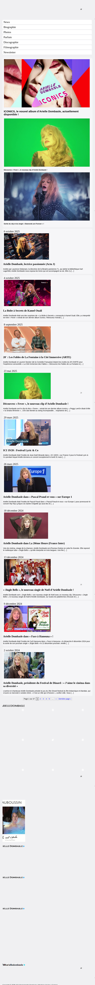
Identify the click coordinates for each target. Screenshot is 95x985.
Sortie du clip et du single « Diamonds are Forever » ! (24, 224)
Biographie (10, 27)
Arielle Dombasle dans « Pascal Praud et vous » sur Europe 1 (37, 496)
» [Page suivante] (56, 699)
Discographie (11, 42)
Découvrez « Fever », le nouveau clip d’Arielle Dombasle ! (25, 170)
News (7, 22)
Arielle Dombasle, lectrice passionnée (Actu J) (29, 264)
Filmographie (11, 47)
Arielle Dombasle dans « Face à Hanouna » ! (28, 636)
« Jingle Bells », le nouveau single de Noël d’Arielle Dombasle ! (38, 589)
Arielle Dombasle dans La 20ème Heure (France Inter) (34, 543)
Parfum (8, 37)
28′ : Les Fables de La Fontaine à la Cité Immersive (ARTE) (37, 357)
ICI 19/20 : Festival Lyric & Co (20, 450)
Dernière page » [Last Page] (65, 699)
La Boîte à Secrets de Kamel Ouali (22, 310)
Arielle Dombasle (47, 9)
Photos (7, 32)
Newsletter (10, 52)
